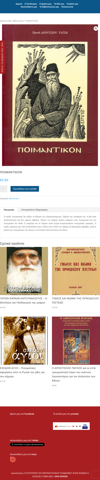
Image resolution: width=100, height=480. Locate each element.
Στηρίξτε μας (72, 4)
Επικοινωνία (67, 7)
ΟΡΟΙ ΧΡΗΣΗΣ (61, 476)
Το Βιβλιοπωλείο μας (49, 7)
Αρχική (19, 4)
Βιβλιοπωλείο (18, 21)
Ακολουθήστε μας (29, 7)
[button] (96, 28)
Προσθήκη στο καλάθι (25, 188)
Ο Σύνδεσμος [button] (31, 4)
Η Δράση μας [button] (45, 4)
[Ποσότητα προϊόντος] (3, 188)
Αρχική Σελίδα (5, 21)
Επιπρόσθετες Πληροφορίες (34, 209)
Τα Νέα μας (59, 4)
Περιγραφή (9, 209)
